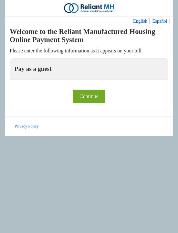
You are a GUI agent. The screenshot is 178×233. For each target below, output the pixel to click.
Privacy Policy (27, 126)
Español (159, 21)
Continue (89, 96)
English (140, 21)
